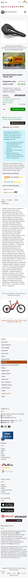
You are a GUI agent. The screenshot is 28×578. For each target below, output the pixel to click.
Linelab (16, 575)
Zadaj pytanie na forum (18, 123)
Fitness (3, 455)
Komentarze (5, 203)
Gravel (2, 454)
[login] (26, 2)
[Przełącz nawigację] (22, 12)
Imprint (3, 488)
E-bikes (3, 448)
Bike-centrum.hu (9, 192)
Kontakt (3, 484)
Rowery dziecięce (5, 457)
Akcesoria (3, 459)
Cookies (3, 491)
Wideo (16, 200)
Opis (3, 200)
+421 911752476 (14, 127)
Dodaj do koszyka (18, 109)
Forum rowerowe (5, 493)
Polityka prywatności (6, 490)
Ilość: (4, 109)
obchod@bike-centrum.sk (9, 417)
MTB (2, 452)
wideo (18, 170)
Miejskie (3, 450)
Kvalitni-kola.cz (9, 189)
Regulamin (4, 486)
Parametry (9, 200)
